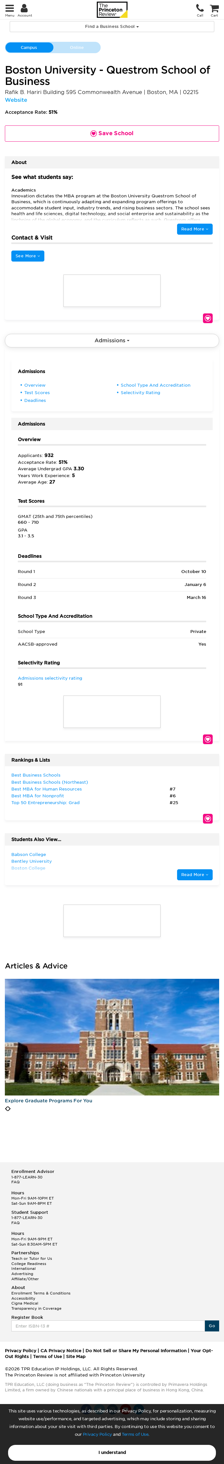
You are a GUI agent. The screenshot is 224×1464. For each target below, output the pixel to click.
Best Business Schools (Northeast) (49, 782)
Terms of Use (135, 1434)
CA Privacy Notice (60, 1350)
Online (77, 47)
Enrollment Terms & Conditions (41, 1293)
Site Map (75, 1356)
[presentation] (6, 1108)
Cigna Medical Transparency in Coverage (36, 1306)
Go (212, 1325)
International (23, 1268)
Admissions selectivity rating (50, 678)
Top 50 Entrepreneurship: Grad (45, 802)
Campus (29, 47)
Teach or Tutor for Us (31, 1258)
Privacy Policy (97, 1434)
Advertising (22, 1273)
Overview (35, 385)
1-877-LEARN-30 (26, 1177)
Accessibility (23, 1298)
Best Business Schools (36, 775)
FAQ (15, 1182)
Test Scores (37, 392)
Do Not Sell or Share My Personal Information (135, 1350)
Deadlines (35, 400)
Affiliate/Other (25, 1279)
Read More (194, 229)
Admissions (112, 340)
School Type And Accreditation (155, 385)
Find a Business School (112, 26)
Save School (208, 318)
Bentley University (31, 861)
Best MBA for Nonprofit (37, 795)
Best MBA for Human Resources (46, 789)
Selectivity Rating (140, 392)
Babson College (28, 854)
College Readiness (28, 1263)
